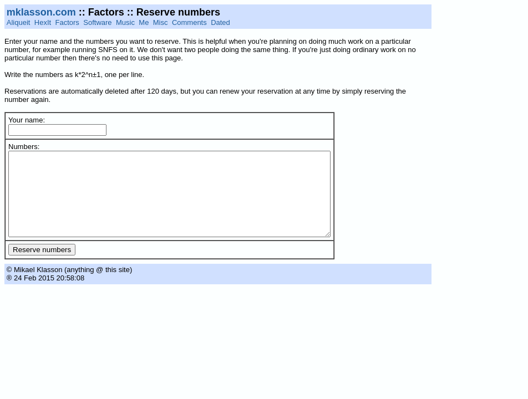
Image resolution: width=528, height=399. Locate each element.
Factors (67, 22)
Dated (220, 22)
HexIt (42, 22)
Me (144, 22)
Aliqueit (19, 22)
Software (97, 22)
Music (125, 22)
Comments (189, 22)
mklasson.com (41, 12)
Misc (160, 22)
